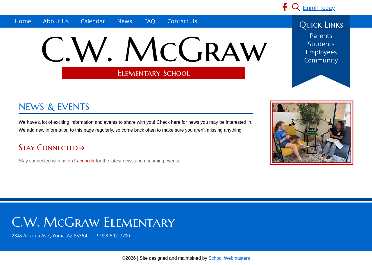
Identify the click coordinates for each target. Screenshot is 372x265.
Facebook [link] (84, 160)
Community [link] (321, 60)
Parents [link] (321, 36)
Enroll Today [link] (319, 8)
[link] (285, 8)
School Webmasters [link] (229, 258)
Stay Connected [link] (48, 147)
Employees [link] (321, 52)
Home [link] (23, 21)
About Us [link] (56, 21)
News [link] (124, 21)
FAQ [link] (149, 21)
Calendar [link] (93, 21)
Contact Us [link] (182, 21)
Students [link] (321, 44)
